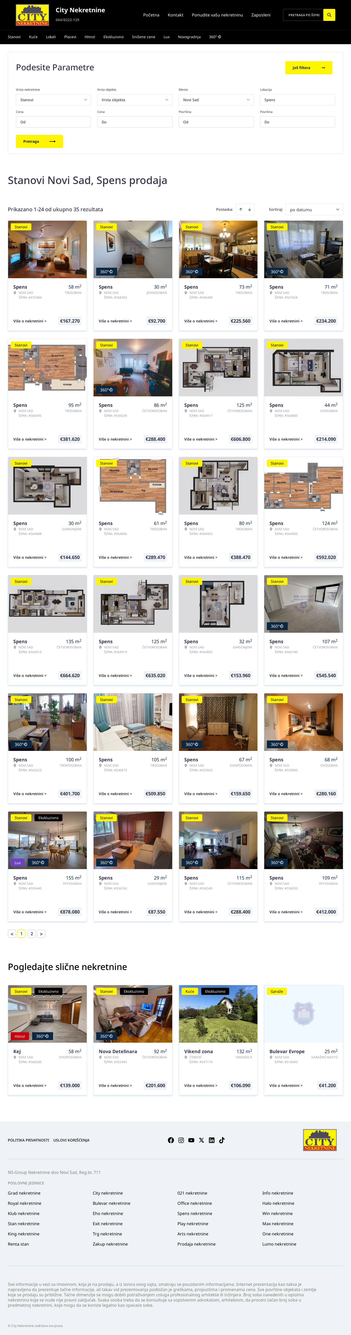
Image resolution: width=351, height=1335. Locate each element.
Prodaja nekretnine (196, 1243)
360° (215, 36)
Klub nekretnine (23, 1212)
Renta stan (18, 1243)
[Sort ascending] (241, 208)
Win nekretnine (277, 1212)
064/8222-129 (67, 19)
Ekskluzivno (113, 36)
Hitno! (90, 36)
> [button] (41, 932)
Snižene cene (143, 36)
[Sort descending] (250, 208)
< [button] (12, 932)
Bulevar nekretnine (111, 1202)
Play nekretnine (192, 1222)
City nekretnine (108, 1192)
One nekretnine (278, 1233)
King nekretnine (23, 1233)
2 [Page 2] (32, 932)
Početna (151, 15)
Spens (269, 98)
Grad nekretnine (24, 1192)
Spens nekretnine (194, 1212)
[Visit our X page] (201, 1139)
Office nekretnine (194, 1202)
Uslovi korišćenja (71, 1139)
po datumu (301, 209)
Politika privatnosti (28, 1139)
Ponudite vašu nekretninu (217, 15)
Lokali (51, 36)
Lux (167, 36)
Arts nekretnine (192, 1233)
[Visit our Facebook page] (171, 1139)
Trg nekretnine (107, 1233)
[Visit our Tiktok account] (222, 1139)
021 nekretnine (192, 1192)
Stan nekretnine (23, 1222)
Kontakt (175, 15)
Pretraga (39, 140)
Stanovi (14, 36)
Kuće (33, 36)
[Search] (329, 15)
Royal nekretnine (24, 1202)
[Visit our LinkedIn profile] (212, 1139)
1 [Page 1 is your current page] (21, 932)
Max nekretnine (278, 1222)
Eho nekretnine (108, 1212)
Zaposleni (261, 15)
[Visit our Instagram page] (181, 1139)
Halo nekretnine (278, 1202)
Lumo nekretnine (279, 1243)
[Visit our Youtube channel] (191, 1139)
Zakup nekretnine (110, 1243)
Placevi (70, 36)
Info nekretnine (277, 1192)
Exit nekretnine (108, 1222)
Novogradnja (189, 36)
